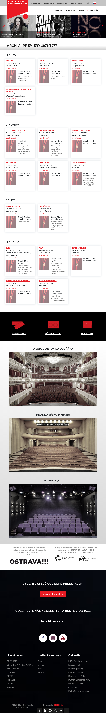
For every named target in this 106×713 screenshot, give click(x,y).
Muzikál (41, 672)
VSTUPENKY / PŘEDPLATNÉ (20, 665)
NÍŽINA (41, 61)
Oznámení (72, 687)
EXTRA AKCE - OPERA (80, 32)
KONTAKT (11, 687)
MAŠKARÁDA (44, 163)
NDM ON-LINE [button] (76, 3)
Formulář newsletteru (53, 621)
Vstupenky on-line (53, 594)
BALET (82, 10)
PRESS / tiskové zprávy (78, 661)
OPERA (58, 10)
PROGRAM (87, 333)
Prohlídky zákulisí (75, 672)
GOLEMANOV (11, 163)
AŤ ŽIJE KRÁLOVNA (79, 163)
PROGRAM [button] (35, 3)
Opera (40, 661)
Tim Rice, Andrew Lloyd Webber (47, 36)
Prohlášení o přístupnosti (79, 691)
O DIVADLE (12, 672)
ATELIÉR (11, 680)
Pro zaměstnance (75, 684)
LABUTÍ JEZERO (45, 206)
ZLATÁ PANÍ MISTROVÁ (48, 281)
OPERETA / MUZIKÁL (43, 32)
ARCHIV (10, 684)
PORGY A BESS (77, 61)
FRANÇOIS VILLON (13, 206)
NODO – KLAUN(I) (80, 34)
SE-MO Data (58, 705)
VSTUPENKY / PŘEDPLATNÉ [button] (55, 3)
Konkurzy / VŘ (74, 665)
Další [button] (87, 3)
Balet (40, 669)
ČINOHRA (70, 10)
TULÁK (41, 248)
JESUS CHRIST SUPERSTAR (48, 34)
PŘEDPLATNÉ (53, 333)
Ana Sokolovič (77, 36)
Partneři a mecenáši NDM (79, 680)
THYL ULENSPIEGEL (46, 130)
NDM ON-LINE (13, 669)
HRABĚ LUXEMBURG (80, 248)
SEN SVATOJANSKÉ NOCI (81, 130)
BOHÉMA (9, 61)
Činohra (41, 665)
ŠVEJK (8, 248)
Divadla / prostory (75, 669)
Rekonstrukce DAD (76, 676)
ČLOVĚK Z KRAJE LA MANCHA (18, 281)
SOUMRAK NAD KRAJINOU (12, 34)
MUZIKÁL (94, 10)
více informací (11, 68)
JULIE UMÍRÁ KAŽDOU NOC (16, 130)
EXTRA (10, 676)
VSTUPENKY (19, 333)
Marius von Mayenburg (8, 36)
